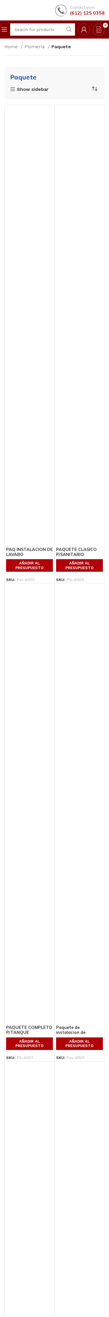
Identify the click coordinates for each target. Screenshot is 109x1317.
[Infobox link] (80, 10)
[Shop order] (94, 88)
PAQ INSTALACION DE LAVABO (29, 552)
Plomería (35, 46)
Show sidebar (33, 89)
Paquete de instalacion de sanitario (70, 1032)
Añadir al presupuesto (29, 565)
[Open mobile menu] (4, 29)
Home (11, 46)
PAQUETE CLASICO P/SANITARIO (76, 552)
